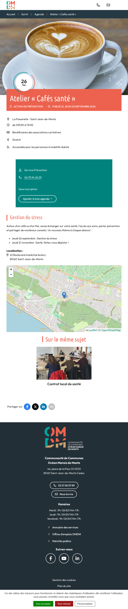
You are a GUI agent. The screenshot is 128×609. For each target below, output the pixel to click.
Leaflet (91, 330)
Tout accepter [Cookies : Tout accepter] (43, 603)
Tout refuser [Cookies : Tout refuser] (64, 603)
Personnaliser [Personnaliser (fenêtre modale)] (85, 603)
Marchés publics (61, 541)
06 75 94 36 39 (33, 177)
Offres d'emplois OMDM (66, 534)
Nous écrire (64, 494)
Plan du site (64, 586)
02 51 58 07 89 (64, 485)
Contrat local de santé (64, 384)
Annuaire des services (65, 527)
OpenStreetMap (111, 330)
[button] (64, 295)
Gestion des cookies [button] (64, 580)
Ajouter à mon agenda (36, 198)
